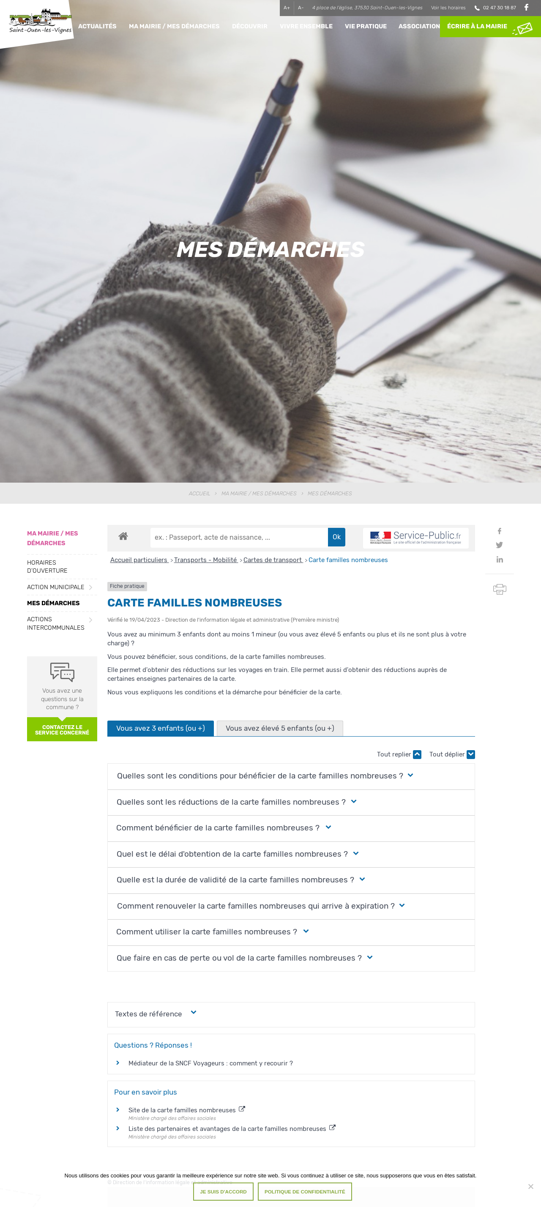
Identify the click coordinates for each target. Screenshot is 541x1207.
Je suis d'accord (223, 1191)
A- (301, 8)
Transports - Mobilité (206, 560)
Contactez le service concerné (62, 730)
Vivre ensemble (306, 26)
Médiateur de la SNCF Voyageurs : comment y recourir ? (210, 1063)
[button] (258, 776)
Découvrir (250, 26)
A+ (287, 8)
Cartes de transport (273, 560)
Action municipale (56, 587)
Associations (421, 26)
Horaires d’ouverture (47, 566)
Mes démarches (53, 603)
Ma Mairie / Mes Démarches (174, 26)
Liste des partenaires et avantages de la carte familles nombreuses (232, 1129)
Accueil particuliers (139, 560)
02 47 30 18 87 (499, 8)
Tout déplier (452, 754)
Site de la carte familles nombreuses (186, 1110)
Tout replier (399, 754)
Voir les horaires (448, 8)
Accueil (199, 493)
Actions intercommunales (56, 623)
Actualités (97, 26)
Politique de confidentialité (305, 1191)
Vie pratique (366, 26)
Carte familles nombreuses (348, 560)
